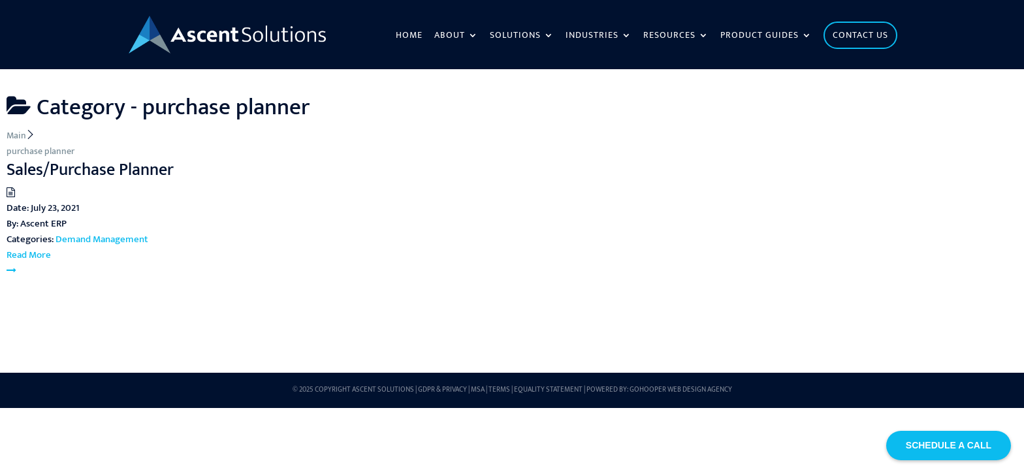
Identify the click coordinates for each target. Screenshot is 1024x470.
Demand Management (102, 239)
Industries (592, 36)
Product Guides (759, 36)
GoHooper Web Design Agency (681, 390)
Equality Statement (548, 390)
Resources (669, 36)
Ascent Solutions (383, 390)
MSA (478, 390)
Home (409, 36)
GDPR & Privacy (442, 390)
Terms (499, 390)
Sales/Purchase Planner (90, 170)
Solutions (515, 36)
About (449, 36)
